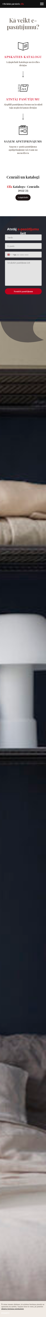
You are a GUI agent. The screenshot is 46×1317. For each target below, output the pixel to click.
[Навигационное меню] (42, 4)
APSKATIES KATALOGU (23, 57)
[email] (23, 246)
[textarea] (23, 273)
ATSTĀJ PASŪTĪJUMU (23, 99)
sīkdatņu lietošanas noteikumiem (12, 1309)
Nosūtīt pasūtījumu (23, 291)
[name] (23, 237)
